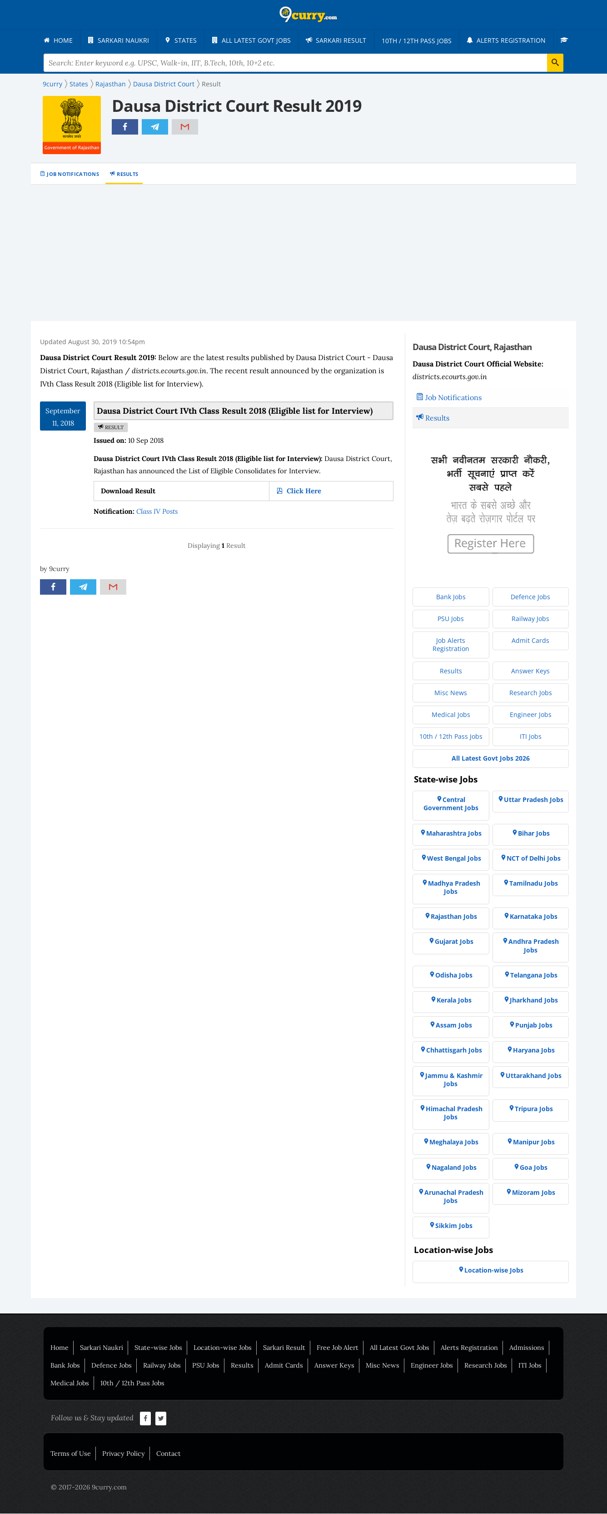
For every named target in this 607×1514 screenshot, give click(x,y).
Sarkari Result (284, 1348)
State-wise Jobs (158, 1348)
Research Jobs (485, 1366)
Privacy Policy (123, 1454)
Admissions (526, 1348)
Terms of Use (70, 1454)
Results (127, 174)
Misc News (382, 1366)
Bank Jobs (65, 1366)
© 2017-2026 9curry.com (89, 1488)
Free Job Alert (337, 1348)
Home (59, 1348)
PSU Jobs (205, 1366)
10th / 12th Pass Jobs (132, 1383)
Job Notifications (73, 174)
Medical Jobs (69, 1383)
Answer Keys (334, 1366)
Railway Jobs (162, 1366)
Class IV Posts (157, 511)
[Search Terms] (303, 63)
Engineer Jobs (432, 1366)
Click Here (303, 491)
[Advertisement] (303, 253)
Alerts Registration (469, 1348)
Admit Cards (284, 1366)
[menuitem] (58, 40)
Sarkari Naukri (101, 1348)
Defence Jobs (111, 1366)
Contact (168, 1454)
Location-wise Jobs (223, 1348)
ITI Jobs (530, 1366)
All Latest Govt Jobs (399, 1348)
